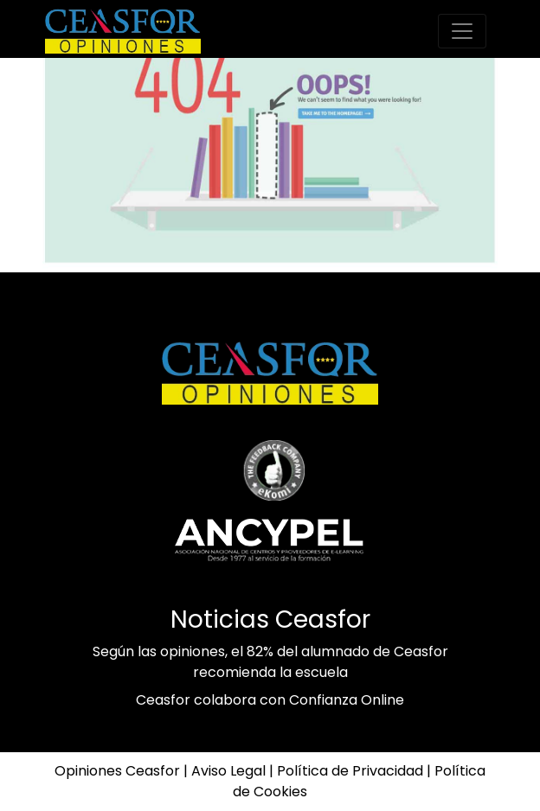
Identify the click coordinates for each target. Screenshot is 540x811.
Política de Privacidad (350, 771)
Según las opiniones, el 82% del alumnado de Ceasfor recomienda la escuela (270, 662)
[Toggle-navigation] (462, 31)
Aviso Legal (228, 771)
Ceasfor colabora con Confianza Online (270, 700)
